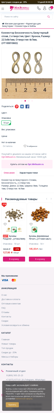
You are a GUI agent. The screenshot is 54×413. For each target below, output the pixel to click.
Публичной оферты (24, 398)
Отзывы (5, 312)
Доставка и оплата (10, 299)
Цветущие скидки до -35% (14, 2)
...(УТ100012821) (43, 238)
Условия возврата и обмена (15, 325)
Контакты (6, 316)
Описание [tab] (9, 172)
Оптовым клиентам (11, 303)
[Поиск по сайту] (24, 17)
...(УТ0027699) (18, 238)
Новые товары (8, 343)
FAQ (3, 308)
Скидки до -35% (9, 352)
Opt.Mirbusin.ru (8, 156)
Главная (5, 339)
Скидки (4, 320)
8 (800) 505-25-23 (14, 375)
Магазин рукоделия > (14, 23)
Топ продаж (7, 348)
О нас (4, 295)
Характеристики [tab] (29, 172)
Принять (12, 404)
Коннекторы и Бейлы (25, 26)
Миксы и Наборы (9, 356)
